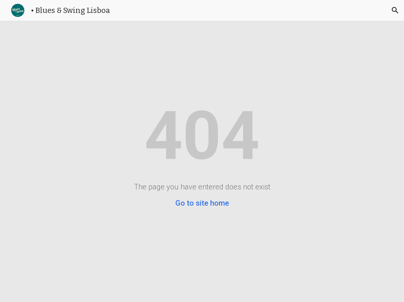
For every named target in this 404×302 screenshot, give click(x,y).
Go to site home (202, 203)
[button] (395, 10)
